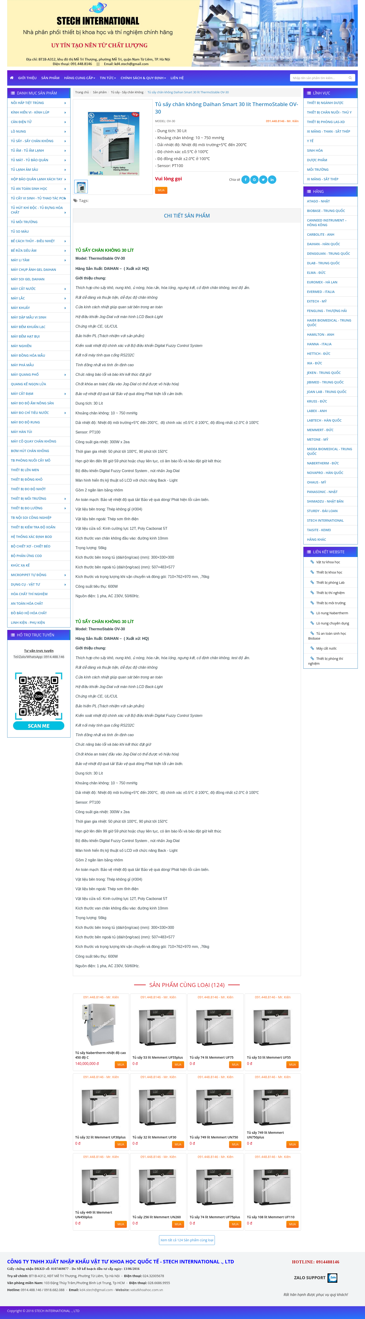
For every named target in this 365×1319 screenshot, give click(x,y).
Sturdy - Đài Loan (322, 511)
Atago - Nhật (318, 201)
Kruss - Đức (317, 401)
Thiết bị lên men (25, 470)
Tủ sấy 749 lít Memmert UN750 (214, 1137)
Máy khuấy (39, 307)
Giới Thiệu (27, 77)
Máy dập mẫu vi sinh (28, 317)
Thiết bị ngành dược (325, 103)
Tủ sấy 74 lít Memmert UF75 (211, 1057)
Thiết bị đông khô (27, 479)
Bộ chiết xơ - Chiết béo (31, 546)
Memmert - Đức (320, 430)
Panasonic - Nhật (322, 492)
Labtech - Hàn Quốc (324, 420)
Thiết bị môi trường (39, 498)
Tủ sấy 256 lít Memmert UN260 (156, 1217)
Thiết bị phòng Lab (330, 582)
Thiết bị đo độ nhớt (28, 489)
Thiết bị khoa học (329, 572)
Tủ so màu (20, 231)
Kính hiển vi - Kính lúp (39, 112)
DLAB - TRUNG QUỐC (323, 263)
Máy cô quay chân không (33, 441)
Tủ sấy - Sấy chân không (39, 141)
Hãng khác (316, 539)
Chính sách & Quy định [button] (143, 77)
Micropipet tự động (39, 575)
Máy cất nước (39, 288)
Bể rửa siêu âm (39, 250)
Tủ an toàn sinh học (39, 188)
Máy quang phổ (39, 374)
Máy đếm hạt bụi (25, 336)
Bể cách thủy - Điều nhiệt (39, 241)
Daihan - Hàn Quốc (323, 244)
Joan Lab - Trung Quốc (327, 391)
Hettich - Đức (318, 353)
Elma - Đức (316, 272)
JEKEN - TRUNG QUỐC (324, 372)
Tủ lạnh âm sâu (39, 169)
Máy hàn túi (21, 432)
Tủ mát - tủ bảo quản (39, 160)
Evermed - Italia (321, 291)
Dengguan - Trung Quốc (328, 253)
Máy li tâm (39, 260)
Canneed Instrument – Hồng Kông (327, 222)
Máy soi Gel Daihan (27, 279)
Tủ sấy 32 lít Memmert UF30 (154, 1137)
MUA (161, 190)
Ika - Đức (314, 363)
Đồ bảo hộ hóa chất (29, 613)
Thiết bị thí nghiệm (330, 593)
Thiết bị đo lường (39, 508)
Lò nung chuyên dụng (332, 623)
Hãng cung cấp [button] (79, 77)
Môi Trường (318, 169)
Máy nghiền (21, 346)
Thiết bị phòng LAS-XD (326, 122)
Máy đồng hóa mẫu (28, 355)
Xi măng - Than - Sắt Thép (328, 131)
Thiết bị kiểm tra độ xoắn (33, 527)
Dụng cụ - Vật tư (39, 584)
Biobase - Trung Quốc (326, 210)
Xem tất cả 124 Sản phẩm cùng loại (186, 1240)
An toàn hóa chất (27, 603)
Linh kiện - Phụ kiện (28, 622)
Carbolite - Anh (320, 234)
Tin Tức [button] (108, 77)
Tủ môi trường (24, 222)
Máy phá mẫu (22, 365)
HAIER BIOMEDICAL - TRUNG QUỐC (329, 322)
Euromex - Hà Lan (322, 282)
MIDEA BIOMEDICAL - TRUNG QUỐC (329, 451)
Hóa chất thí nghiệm (29, 594)
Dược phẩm (317, 160)
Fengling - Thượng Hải (327, 311)
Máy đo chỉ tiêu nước (39, 412)
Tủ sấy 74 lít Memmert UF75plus (215, 1217)
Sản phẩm (50, 77)
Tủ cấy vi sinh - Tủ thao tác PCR (39, 198)
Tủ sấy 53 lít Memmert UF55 (269, 1057)
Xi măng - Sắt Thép (322, 179)
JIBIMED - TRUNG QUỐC (325, 382)
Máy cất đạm (39, 393)
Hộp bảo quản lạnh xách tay (39, 179)
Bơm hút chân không (30, 451)
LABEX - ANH (317, 411)
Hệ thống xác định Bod (31, 536)
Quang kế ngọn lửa (28, 384)
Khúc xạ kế (20, 565)
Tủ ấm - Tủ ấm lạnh (39, 150)
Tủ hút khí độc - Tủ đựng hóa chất (39, 210)
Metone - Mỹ (317, 439)
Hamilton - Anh (320, 334)
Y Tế (310, 141)
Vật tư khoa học (328, 562)
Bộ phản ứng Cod (26, 556)
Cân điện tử (39, 122)
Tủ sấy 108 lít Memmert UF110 (270, 1217)
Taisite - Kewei (319, 530)
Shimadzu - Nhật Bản (325, 501)
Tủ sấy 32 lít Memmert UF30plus (100, 1137)
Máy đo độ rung (25, 422)
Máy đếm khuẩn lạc (28, 327)
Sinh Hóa (315, 150)
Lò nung (39, 131)
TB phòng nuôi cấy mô (31, 460)
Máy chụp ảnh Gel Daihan (33, 269)
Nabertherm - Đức (323, 463)
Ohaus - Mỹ (316, 482)
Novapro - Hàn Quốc (325, 472)
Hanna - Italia (319, 344)
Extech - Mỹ (317, 301)
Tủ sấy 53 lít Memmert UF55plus (157, 1057)
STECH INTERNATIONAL (325, 520)
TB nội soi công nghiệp (31, 517)
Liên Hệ (177, 77)
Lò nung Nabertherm (332, 613)
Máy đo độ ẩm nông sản (32, 403)
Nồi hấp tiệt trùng (39, 103)
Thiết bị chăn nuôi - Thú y (329, 112)
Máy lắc (39, 298)
